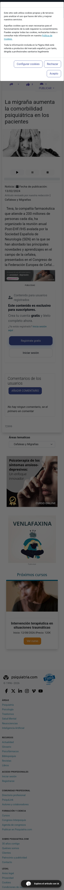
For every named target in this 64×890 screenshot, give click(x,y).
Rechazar (52, 64)
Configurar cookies (28, 64)
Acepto (54, 73)
